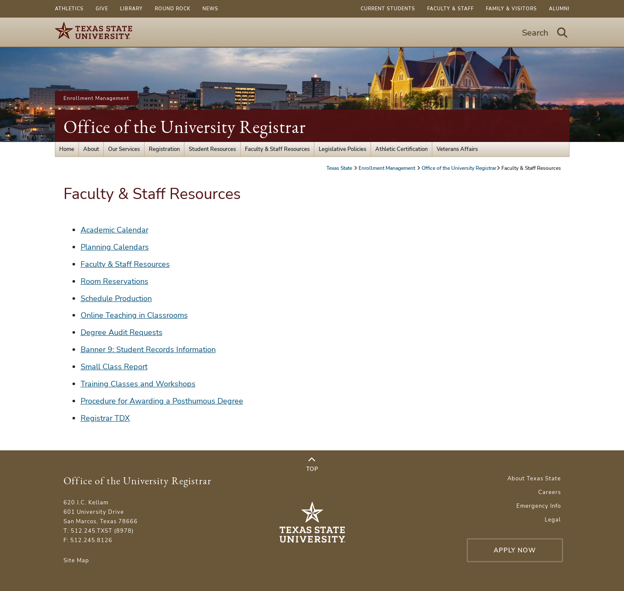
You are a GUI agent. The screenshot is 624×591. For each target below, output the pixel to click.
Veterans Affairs (457, 149)
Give (102, 9)
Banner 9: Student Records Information (148, 349)
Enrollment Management (96, 98)
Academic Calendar (114, 230)
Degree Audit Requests (122, 332)
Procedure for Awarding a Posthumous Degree (162, 401)
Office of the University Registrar (184, 127)
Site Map (76, 560)
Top (312, 464)
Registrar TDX (105, 418)
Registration (164, 149)
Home (66, 149)
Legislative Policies (342, 149)
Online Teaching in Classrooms (134, 315)
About (91, 149)
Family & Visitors (511, 9)
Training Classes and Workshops (138, 384)
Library (131, 9)
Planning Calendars (115, 247)
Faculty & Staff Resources (277, 149)
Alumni (559, 9)
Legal (553, 520)
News (210, 9)
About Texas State (534, 478)
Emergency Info (538, 506)
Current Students (388, 9)
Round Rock (172, 9)
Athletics (69, 9)
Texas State (339, 168)
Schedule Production (116, 298)
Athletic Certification (401, 149)
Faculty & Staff (450, 9)
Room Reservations (114, 281)
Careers (549, 492)
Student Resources (212, 149)
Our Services (124, 149)
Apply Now (515, 550)
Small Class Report (114, 367)
